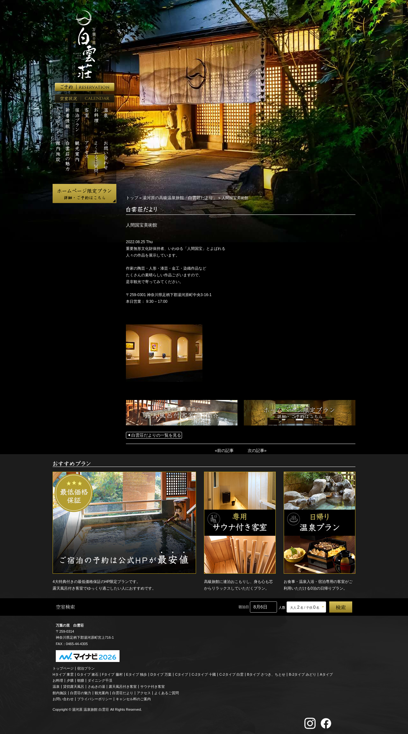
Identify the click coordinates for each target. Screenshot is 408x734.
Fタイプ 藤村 (112, 673)
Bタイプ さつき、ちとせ (266, 673)
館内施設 (60, 692)
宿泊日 (243, 606)
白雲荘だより (122, 692)
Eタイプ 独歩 (136, 673)
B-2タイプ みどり (302, 673)
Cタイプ (181, 673)
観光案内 (102, 692)
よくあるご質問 (166, 692)
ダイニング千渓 (100, 679)
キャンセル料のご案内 (133, 698)
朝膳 (80, 679)
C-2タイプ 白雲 (231, 673)
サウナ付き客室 (152, 685)
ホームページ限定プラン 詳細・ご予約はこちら (84, 193)
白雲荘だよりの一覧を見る (154, 434)
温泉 (56, 685)
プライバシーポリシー (94, 698)
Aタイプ (326, 673)
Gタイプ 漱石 (87, 673)
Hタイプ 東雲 (63, 673)
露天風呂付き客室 (123, 685)
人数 (282, 606)
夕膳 (70, 679)
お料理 (58, 679)
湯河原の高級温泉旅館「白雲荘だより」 (176, 197)
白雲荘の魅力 (80, 692)
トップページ (63, 667)
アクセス (144, 692)
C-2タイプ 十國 (204, 673)
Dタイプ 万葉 (160, 673)
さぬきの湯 (96, 685)
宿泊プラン (86, 667)
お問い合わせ (63, 698)
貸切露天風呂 (73, 685)
